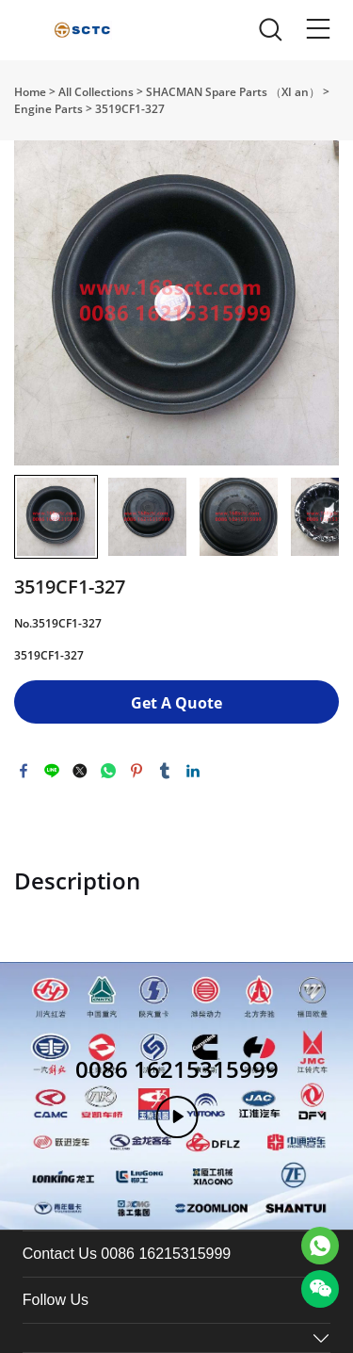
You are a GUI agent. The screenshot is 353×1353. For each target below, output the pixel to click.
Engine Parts (48, 109)
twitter (80, 770)
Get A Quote (176, 703)
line (51, 770)
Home (30, 92)
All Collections (96, 92)
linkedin (193, 770)
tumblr (164, 770)
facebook (23, 770)
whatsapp (108, 770)
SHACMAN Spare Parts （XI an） (233, 92)
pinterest (136, 770)
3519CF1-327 (130, 109)
